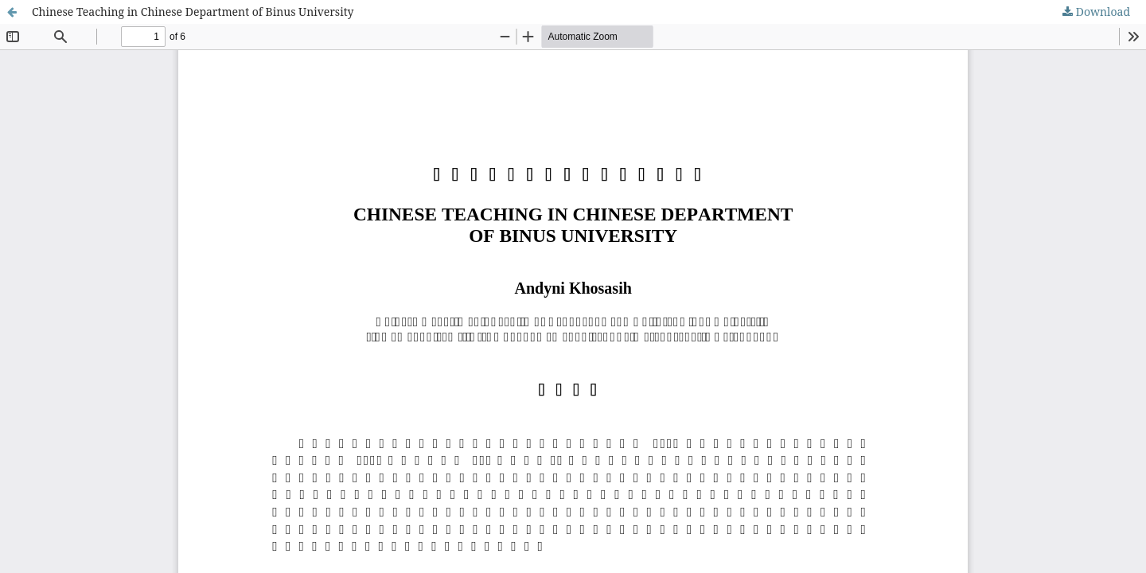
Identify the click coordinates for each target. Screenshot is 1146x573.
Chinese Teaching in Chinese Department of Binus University (192, 11)
